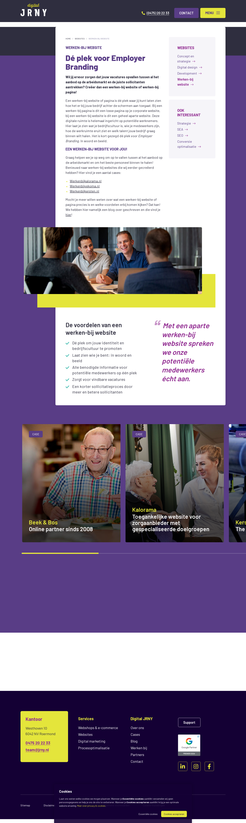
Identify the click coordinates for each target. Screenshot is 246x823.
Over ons (137, 731)
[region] (123, 489)
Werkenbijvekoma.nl (85, 186)
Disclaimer (49, 809)
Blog (134, 745)
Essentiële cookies (148, 814)
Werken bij (139, 751)
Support (189, 726)
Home (68, 38)
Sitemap (25, 809)
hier (68, 215)
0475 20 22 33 (38, 746)
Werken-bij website (99, 38)
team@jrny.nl (37, 753)
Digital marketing (91, 745)
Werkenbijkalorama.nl (85, 181)
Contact (137, 765)
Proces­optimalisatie (94, 751)
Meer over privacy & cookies (91, 805)
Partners (137, 758)
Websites (80, 38)
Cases (135, 738)
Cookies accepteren (174, 814)
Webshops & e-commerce (98, 731)
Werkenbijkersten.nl (84, 191)
